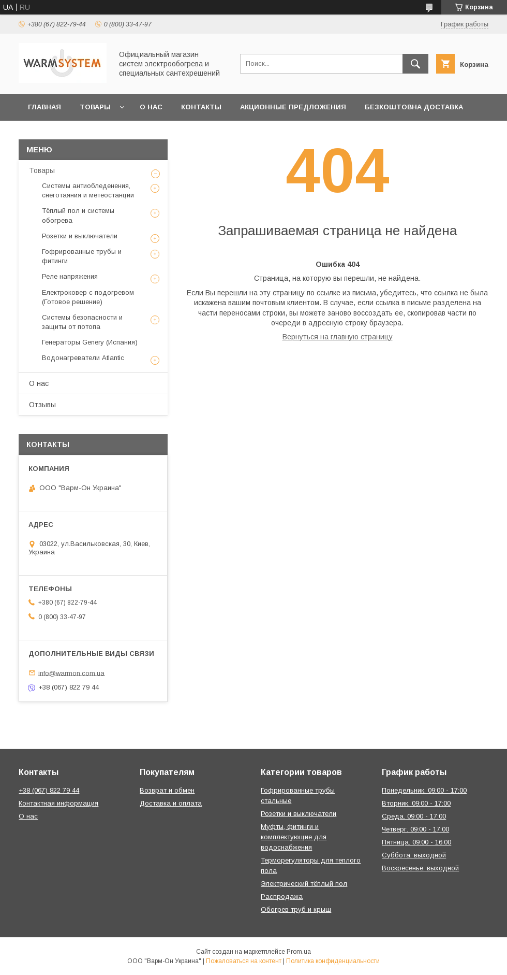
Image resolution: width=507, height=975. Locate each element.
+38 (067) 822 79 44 (49, 790)
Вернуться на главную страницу (337, 337)
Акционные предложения (293, 107)
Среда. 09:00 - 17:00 (414, 816)
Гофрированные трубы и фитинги (82, 256)
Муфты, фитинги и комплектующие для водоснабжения (293, 837)
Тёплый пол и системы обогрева (78, 215)
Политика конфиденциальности (333, 961)
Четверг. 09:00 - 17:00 (415, 829)
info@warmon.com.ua (71, 673)
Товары (95, 107)
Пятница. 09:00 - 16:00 (416, 842)
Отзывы (42, 404)
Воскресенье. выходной (420, 868)
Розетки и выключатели (79, 236)
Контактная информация (58, 803)
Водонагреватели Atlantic (83, 358)
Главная (44, 107)
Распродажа (282, 896)
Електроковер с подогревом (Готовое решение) (88, 297)
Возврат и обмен (167, 790)
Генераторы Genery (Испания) (90, 342)
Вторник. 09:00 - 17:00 (416, 803)
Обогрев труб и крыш (296, 909)
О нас (151, 107)
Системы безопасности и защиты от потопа (82, 322)
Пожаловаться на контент (243, 961)
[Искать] (415, 64)
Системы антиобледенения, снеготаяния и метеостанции (88, 190)
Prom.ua (299, 951)
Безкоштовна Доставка (414, 107)
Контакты (201, 107)
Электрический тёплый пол (304, 883)
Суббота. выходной (414, 855)
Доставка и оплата (171, 803)
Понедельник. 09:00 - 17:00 (424, 790)
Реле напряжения (70, 276)
